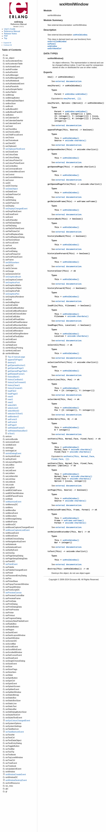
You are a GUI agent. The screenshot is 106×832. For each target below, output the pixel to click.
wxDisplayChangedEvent (16, 209)
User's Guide (9, 29)
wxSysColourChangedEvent (18, 721)
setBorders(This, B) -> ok (62, 419)
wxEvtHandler (55, 49)
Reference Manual (12, 31)
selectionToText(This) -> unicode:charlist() (73, 362)
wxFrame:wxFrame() (74, 521)
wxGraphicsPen (12, 294)
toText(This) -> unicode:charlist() (68, 551)
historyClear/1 (14, 385)
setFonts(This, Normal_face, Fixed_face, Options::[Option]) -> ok (70, 464)
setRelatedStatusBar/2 (17, 431)
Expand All (7, 43)
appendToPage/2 (15, 360)
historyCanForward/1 (17, 382)
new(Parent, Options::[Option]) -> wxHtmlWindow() (76, 103)
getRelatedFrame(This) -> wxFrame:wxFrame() (72, 201)
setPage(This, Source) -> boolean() (68, 490)
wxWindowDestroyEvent (16, 780)
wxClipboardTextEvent (15, 149)
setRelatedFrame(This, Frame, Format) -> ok (72, 510)
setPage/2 (12, 425)
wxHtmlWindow (80, 35)
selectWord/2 (13, 411)
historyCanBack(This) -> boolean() (67, 236)
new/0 (10, 397)
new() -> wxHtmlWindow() (61, 77)
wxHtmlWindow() (71, 138)
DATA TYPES (51, 53)
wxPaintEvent (11, 564)
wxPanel (52, 44)
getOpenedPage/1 (16, 368)
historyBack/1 (14, 377)
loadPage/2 (13, 394)
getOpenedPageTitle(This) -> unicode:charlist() (75, 184)
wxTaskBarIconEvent (15, 732)
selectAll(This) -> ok (60, 345)
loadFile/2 (12, 391)
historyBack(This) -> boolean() (65, 219)
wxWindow (52, 46)
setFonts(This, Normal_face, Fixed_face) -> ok (74, 439)
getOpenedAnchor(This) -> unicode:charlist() (73, 150)
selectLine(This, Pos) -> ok (63, 380)
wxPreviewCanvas (14, 593)
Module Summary (53, 20)
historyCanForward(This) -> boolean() (69, 254)
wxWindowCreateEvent (16, 774)
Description (50, 30)
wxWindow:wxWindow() (76, 94)
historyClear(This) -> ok (62, 271)
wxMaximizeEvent (13, 502)
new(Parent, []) (72, 99)
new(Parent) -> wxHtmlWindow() (65, 86)
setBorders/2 (13, 417)
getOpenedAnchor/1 (16, 365)
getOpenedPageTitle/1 (17, 371)
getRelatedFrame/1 (16, 374)
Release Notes (10, 34)
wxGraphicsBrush (13, 277)
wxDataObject (12, 189)
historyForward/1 (15, 388)
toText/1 (11, 434)
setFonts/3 (12, 419)
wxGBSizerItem (12, 262)
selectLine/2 (13, 408)
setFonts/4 (12, 422)
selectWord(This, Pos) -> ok (63, 399)
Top (5, 38)
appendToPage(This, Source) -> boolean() (70, 130)
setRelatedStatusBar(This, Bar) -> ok (69, 532)
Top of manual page (16, 357)
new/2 (10, 402)
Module (48, 10)
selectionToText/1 (15, 414)
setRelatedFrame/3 (16, 428)
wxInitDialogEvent (13, 453)
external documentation (68, 81)
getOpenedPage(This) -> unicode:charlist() (72, 167)
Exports (48, 72)
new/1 (10, 399)
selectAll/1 (12, 405)
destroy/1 (12, 362)
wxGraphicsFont (13, 282)
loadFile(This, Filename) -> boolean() (69, 306)
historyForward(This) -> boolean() (67, 288)
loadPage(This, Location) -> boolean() (69, 325)
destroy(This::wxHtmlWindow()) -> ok (68, 569)
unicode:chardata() (75, 141)
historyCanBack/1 (15, 380)
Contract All (8, 45)
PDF (6, 36)
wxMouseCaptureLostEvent (18, 530)
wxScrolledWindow (57, 42)
